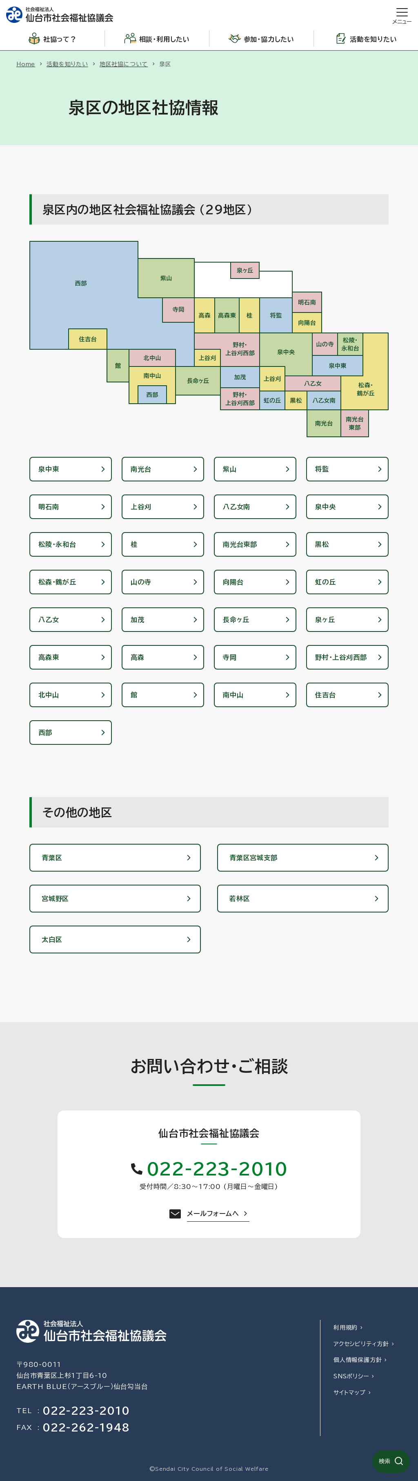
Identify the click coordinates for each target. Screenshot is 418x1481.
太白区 (52, 939)
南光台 (141, 469)
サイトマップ (350, 1393)
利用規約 (346, 1327)
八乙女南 (236, 506)
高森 (138, 657)
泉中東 (48, 469)
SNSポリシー (351, 1376)
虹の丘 (325, 582)
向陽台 (233, 582)
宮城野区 (55, 898)
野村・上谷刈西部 (341, 657)
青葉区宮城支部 (253, 857)
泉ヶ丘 (325, 619)
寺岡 (230, 657)
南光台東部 (240, 544)
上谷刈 (141, 506)
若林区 (239, 898)
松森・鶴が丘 (57, 582)
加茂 (138, 619)
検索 (384, 1461)
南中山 (233, 695)
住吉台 (325, 695)
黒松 (322, 544)
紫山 (230, 469)
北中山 (48, 695)
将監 (322, 469)
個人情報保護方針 (358, 1360)
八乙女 (48, 619)
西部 (45, 732)
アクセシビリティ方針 (361, 1344)
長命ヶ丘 (236, 619)
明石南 (48, 506)
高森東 (48, 657)
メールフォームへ (213, 1213)
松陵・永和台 (57, 544)
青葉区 (52, 857)
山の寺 (141, 582)
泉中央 (325, 506)
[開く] (402, 15)
